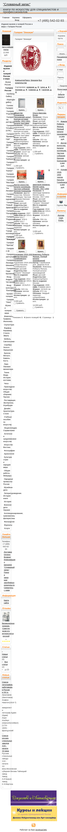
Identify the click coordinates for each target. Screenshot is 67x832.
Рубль (61, 220)
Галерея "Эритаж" (8, 244)
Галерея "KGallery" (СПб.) (8, 128)
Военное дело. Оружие (6, 507)
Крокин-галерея (8, 295)
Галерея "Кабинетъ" (8, 157)
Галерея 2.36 (8, 249)
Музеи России (7, 83)
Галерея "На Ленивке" (8, 188)
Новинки (6, 31)
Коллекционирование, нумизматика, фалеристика (6, 515)
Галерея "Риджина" (8, 218)
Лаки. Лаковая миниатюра (6, 366)
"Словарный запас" (16, 4)
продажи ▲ (20, 90)
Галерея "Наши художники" (8, 196)
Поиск (60, 44)
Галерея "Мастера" (8, 181)
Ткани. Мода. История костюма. (6, 376)
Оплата (7, 555)
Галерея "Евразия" (8, 152)
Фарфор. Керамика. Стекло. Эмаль (6, 332)
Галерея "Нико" (8, 301)
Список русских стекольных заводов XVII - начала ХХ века (7, 743)
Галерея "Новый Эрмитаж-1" (8, 205)
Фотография (7, 451)
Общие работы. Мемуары (6, 473)
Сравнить (20, 310)
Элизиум (34, 80)
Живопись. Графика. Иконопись (6, 318)
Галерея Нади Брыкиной (8, 271)
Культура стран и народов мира (6, 462)
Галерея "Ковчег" (8, 169)
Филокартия (7, 522)
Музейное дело (6, 488)
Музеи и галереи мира (7, 309)
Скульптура (7, 325)
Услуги (7, 528)
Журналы (7, 525)
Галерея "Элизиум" (8, 238)
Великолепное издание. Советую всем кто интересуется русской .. (8, 631)
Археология (7, 454)
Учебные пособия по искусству (6, 421)
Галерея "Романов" (8, 224)
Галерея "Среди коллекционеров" (8, 230)
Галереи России (15, 27)
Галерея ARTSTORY (8, 255)
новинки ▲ (33, 90)
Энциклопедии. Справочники (6, 429)
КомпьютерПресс (22, 80)
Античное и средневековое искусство (6, 437)
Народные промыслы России (6, 481)
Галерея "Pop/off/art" (8, 112)
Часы (6, 383)
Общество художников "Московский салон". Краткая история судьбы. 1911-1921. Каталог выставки (23, 118)
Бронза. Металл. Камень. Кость (6, 357)
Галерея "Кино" (8, 163)
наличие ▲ (47, 90)
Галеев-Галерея (8, 106)
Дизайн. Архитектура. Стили (6, 411)
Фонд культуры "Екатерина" (8, 287)
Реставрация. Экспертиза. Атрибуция (6, 402)
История (7, 502)
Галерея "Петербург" (8, 212)
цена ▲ (44, 87)
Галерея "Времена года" (8, 136)
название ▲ (31, 87)
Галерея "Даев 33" (8, 144)
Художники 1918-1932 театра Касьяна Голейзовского (23, 256)
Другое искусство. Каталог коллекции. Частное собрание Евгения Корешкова (22, 188)
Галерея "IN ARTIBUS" (8, 119)
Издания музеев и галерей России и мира (6, 72)
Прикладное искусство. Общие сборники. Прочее (6, 392)
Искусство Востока (6, 446)
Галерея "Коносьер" (8, 175)
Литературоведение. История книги (6, 495)
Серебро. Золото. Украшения (6, 347)
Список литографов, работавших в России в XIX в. (7, 687)
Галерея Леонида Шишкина (8, 262)
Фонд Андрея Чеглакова (8, 279)
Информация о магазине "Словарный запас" (9, 565)
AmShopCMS (41, 830)
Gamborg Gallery (8, 95)
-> (5, 670)
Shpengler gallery (8, 101)
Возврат (7, 557)
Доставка (8, 552)
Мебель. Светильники (6, 340)
